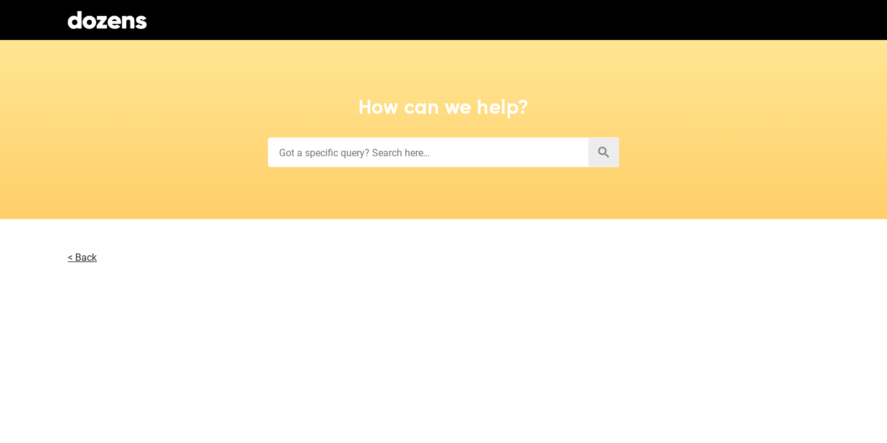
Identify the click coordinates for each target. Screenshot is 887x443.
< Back (82, 257)
